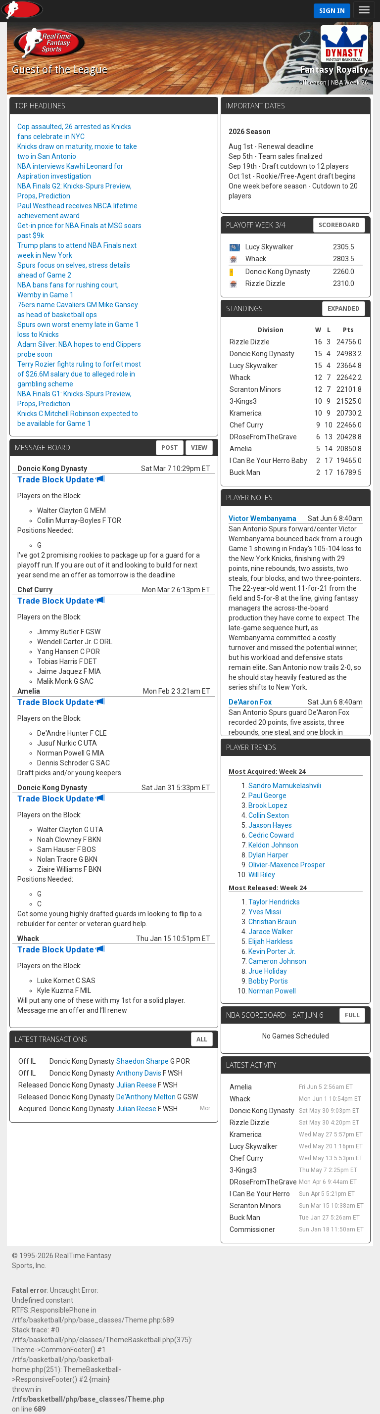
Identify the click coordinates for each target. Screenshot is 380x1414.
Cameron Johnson (277, 961)
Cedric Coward (271, 835)
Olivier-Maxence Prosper (286, 865)
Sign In (332, 10)
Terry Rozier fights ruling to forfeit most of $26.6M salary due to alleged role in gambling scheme (79, 374)
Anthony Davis (138, 1073)
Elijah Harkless (270, 941)
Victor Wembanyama (262, 518)
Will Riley (261, 875)
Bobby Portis (268, 981)
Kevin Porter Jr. (271, 951)
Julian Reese (136, 1085)
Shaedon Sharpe (142, 1061)
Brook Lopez (267, 805)
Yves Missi (264, 912)
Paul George (267, 796)
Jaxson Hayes (270, 825)
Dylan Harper (268, 855)
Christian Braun (272, 922)
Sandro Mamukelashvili (284, 786)
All (201, 1039)
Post (169, 447)
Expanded (344, 308)
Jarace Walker (270, 932)
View (199, 447)
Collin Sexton (268, 815)
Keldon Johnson (273, 845)
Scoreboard (339, 225)
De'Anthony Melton (146, 1097)
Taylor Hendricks (274, 902)
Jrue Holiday (267, 971)
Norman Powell (272, 991)
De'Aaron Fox (250, 702)
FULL (352, 1015)
